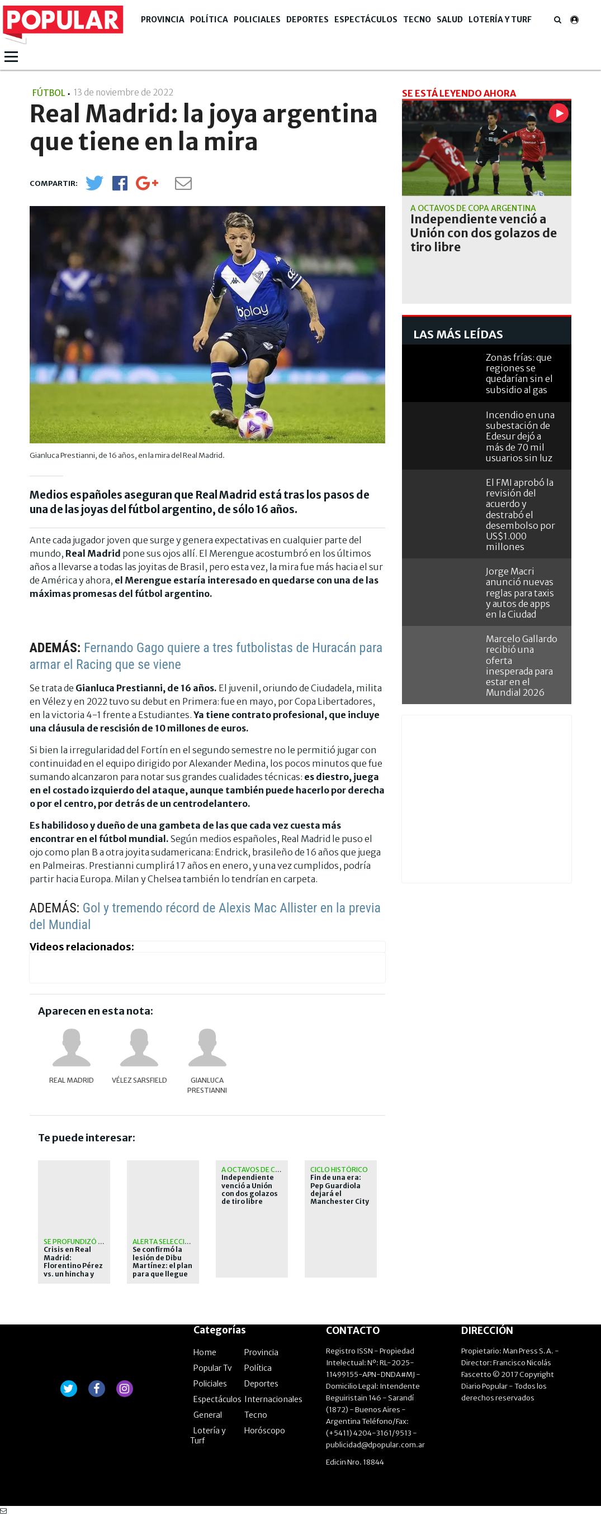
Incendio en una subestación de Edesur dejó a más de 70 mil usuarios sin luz (520, 436)
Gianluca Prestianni (207, 1085)
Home (204, 1352)
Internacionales (273, 1399)
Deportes (307, 20)
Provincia (162, 20)
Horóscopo (264, 1431)
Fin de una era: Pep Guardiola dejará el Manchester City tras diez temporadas (339, 1198)
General (207, 1415)
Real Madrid (71, 1080)
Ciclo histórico (339, 1169)
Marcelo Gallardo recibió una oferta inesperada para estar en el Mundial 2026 (521, 665)
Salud (450, 20)
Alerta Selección (163, 1241)
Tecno (417, 20)
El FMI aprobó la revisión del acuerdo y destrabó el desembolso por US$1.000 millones (520, 514)
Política (209, 20)
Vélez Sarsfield (139, 1080)
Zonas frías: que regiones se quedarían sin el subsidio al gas (519, 373)
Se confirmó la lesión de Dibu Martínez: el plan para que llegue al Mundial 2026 (162, 1266)
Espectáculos (365, 20)
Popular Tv (212, 1368)
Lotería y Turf (500, 20)
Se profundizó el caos (84, 1241)
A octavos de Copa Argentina (275, 1169)
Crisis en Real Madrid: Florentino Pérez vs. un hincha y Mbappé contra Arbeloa (73, 1270)
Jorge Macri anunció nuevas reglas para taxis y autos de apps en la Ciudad (520, 593)
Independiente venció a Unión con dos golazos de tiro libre (249, 1190)
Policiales (257, 20)
